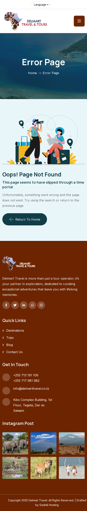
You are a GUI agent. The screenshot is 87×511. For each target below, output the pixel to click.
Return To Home (24, 219)
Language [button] (40, 4)
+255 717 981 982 (26, 381)
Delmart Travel (38, 500)
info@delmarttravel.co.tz (31, 388)
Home (32, 73)
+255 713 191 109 (25, 375)
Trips (10, 338)
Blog (9, 345)
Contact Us (14, 352)
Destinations (15, 330)
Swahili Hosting (49, 505)
